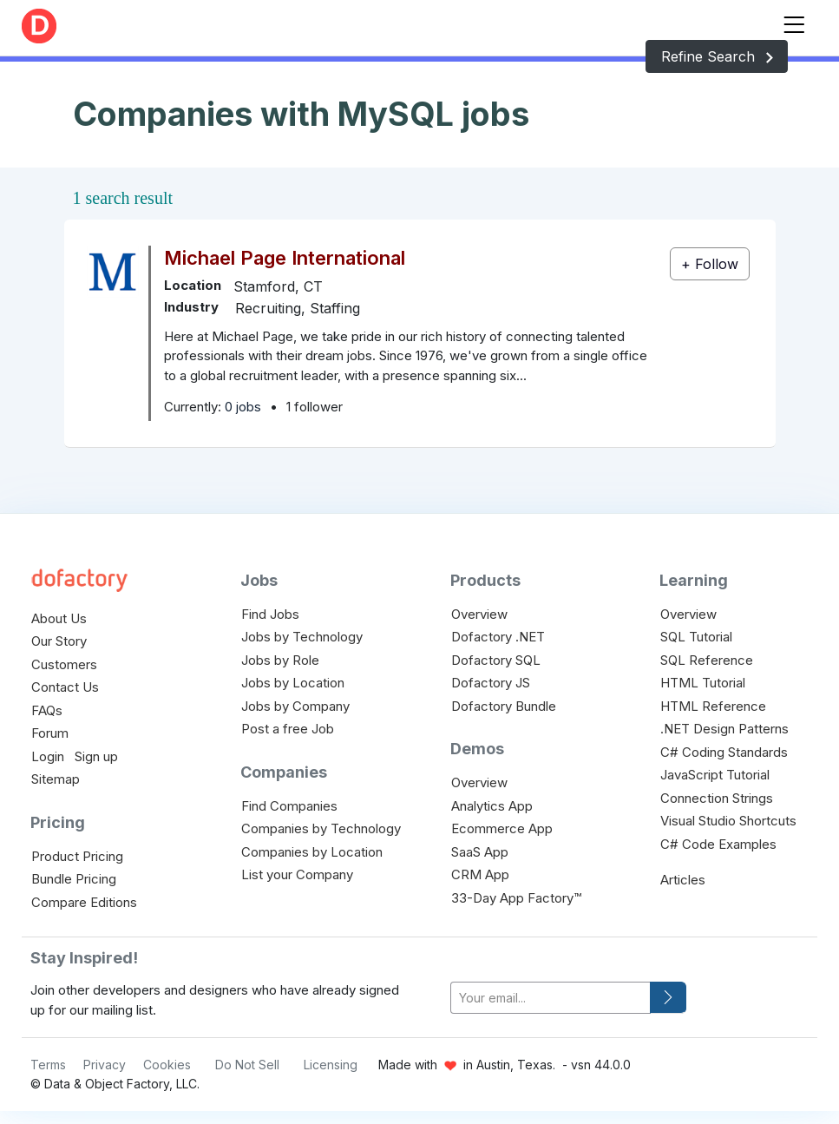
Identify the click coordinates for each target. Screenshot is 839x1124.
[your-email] (550, 998)
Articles (682, 879)
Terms (48, 1064)
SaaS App (479, 852)
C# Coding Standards (724, 752)
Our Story (59, 641)
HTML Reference (713, 706)
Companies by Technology (321, 828)
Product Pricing (77, 856)
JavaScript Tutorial (715, 774)
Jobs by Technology (302, 636)
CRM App (480, 874)
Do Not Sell (247, 1064)
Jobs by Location (292, 682)
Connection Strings (716, 798)
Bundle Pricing (73, 879)
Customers (64, 664)
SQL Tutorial (696, 636)
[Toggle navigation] (794, 21)
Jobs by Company (295, 706)
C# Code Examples (718, 844)
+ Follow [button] (709, 264)
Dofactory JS (490, 682)
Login (47, 756)
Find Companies (289, 806)
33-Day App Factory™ (516, 898)
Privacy (104, 1064)
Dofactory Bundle (503, 706)
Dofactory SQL (496, 660)
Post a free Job (287, 728)
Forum (50, 733)
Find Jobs (270, 614)
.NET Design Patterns (724, 728)
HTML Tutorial (702, 682)
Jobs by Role (280, 660)
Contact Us (65, 687)
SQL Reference (706, 660)
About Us (59, 618)
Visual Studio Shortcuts (728, 820)
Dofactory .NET (498, 636)
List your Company (297, 874)
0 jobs (243, 406)
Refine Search (717, 56)
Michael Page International (284, 257)
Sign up (96, 756)
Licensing (330, 1064)
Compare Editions (84, 902)
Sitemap (55, 779)
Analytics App (492, 806)
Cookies (167, 1064)
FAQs (46, 710)
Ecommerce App (502, 828)
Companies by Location (312, 852)
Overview (479, 614)
